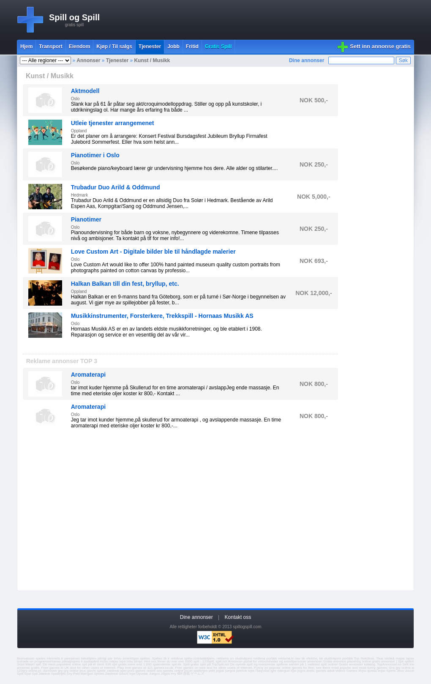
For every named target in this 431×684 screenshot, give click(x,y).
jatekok (241, 671)
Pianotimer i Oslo (95, 155)
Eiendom (79, 46)
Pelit (76, 674)
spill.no (221, 661)
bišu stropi (134, 661)
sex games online (170, 671)
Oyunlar (142, 674)
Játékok (44, 674)
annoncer (314, 661)
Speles (99, 674)
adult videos (336, 671)
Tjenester (117, 60)
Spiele (391, 671)
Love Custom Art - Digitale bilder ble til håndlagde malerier (153, 251)
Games (351, 671)
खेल (179, 674)
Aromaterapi (88, 374)
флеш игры (376, 671)
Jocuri (409, 671)
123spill (208, 661)
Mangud (87, 674)
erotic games (316, 671)
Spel (27, 674)
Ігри (132, 674)
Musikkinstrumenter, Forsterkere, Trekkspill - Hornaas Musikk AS (162, 315)
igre (273, 671)
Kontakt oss (238, 617)
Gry (69, 674)
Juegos (154, 674)
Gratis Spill (218, 46)
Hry (173, 674)
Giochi (123, 674)
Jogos (165, 674)
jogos (220, 671)
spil (38, 664)
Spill (20, 674)
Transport (50, 46)
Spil (35, 674)
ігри (294, 671)
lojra (251, 671)
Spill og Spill (74, 17)
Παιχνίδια (263, 671)
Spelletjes (58, 674)
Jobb (173, 46)
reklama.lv (285, 658)
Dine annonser (306, 60)
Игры (362, 671)
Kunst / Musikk (152, 60)
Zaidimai (111, 674)
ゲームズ (197, 674)
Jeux (400, 671)
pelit (212, 671)
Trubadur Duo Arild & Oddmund (115, 187)
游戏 (186, 674)
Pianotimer (86, 219)
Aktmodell (85, 91)
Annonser (88, 60)
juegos (230, 671)
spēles (145, 658)
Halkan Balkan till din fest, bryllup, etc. (125, 283)
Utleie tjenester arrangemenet (112, 123)
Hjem (26, 46)
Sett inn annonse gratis (380, 46)
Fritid (192, 46)
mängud (283, 671)
